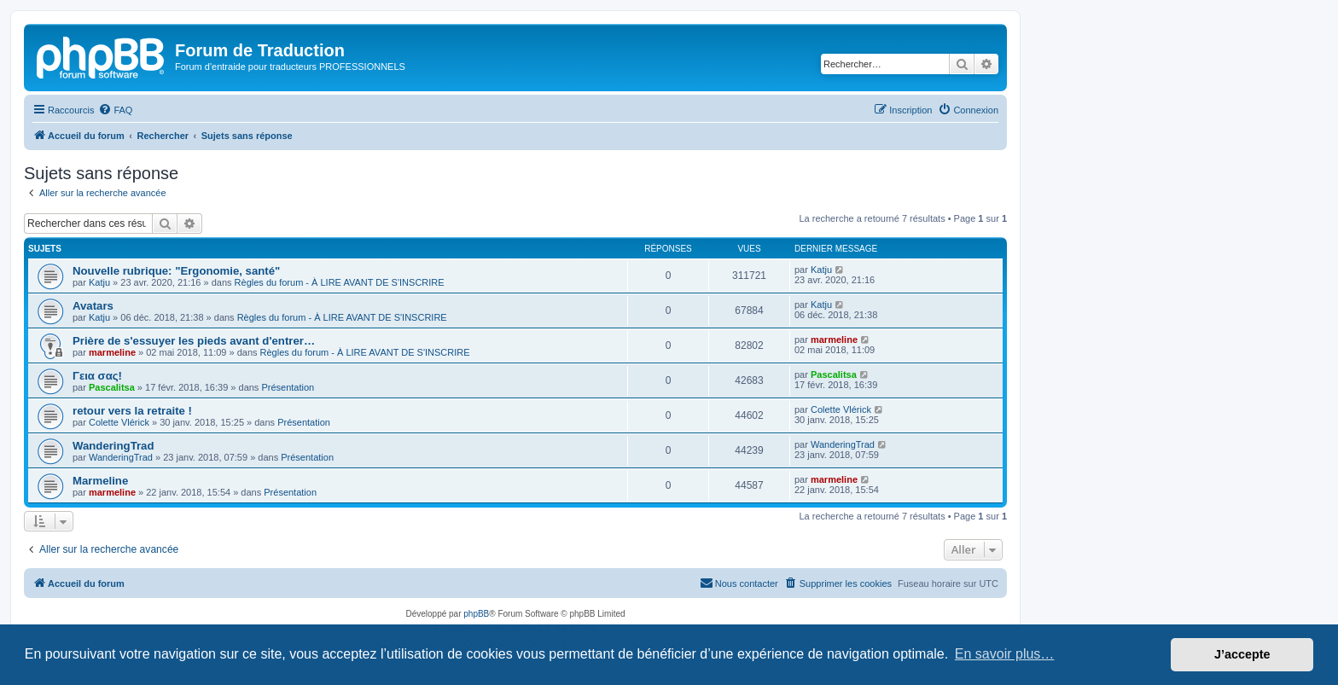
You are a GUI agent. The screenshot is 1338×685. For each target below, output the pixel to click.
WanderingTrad (113, 445)
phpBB (476, 613)
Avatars (93, 305)
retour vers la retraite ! (132, 410)
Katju (99, 282)
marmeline (112, 352)
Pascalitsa (112, 387)
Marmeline (100, 480)
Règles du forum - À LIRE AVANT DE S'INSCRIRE (340, 282)
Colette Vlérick (119, 422)
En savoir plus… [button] (1005, 654)
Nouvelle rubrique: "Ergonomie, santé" (176, 270)
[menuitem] (115, 110)
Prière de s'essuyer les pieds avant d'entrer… (194, 340)
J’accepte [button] (1242, 654)
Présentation (287, 387)
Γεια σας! (97, 375)
